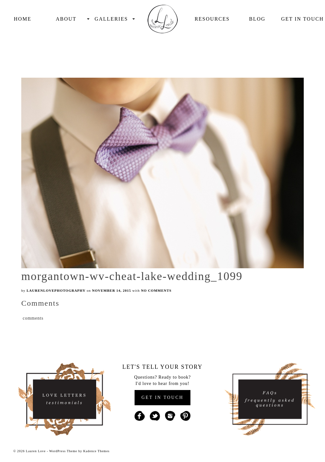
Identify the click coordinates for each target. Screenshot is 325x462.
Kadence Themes (96, 451)
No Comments (156, 290)
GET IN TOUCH (162, 397)
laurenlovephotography (56, 290)
